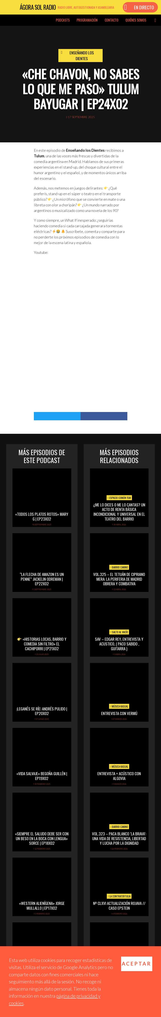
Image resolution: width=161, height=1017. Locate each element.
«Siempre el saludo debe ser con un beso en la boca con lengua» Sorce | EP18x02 (42, 838)
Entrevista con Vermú (119, 713)
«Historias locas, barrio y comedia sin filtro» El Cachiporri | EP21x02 (41, 643)
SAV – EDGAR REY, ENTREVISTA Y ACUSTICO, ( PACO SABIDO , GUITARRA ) (119, 643)
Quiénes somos (135, 20)
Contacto (111, 20)
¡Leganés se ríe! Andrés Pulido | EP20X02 (41, 711)
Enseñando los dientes (82, 55)
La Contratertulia (119, 896)
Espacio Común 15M (119, 498)
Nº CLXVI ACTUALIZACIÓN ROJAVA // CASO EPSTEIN (119, 905)
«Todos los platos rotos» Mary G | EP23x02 (41, 516)
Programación (87, 20)
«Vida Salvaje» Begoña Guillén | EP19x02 (41, 775)
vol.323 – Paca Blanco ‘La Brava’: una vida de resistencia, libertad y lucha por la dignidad (119, 838)
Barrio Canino (119, 567)
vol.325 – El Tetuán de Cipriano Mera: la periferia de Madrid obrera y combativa (119, 579)
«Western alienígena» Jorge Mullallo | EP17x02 (42, 905)
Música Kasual (119, 706)
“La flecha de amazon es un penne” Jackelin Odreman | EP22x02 (42, 579)
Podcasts (63, 20)
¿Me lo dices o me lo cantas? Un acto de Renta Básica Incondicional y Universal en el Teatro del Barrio (119, 512)
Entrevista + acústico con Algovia (119, 775)
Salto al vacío (119, 632)
